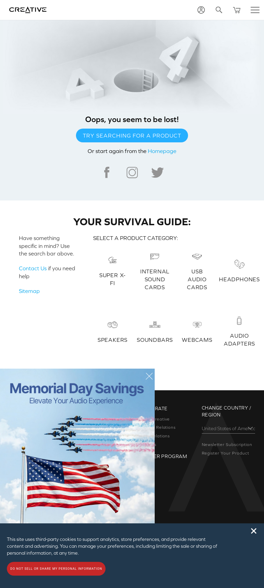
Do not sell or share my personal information (56, 568)
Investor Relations (156, 427)
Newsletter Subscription (227, 444)
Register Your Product (225, 453)
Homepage (162, 151)
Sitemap (29, 291)
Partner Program (162, 456)
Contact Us (33, 268)
